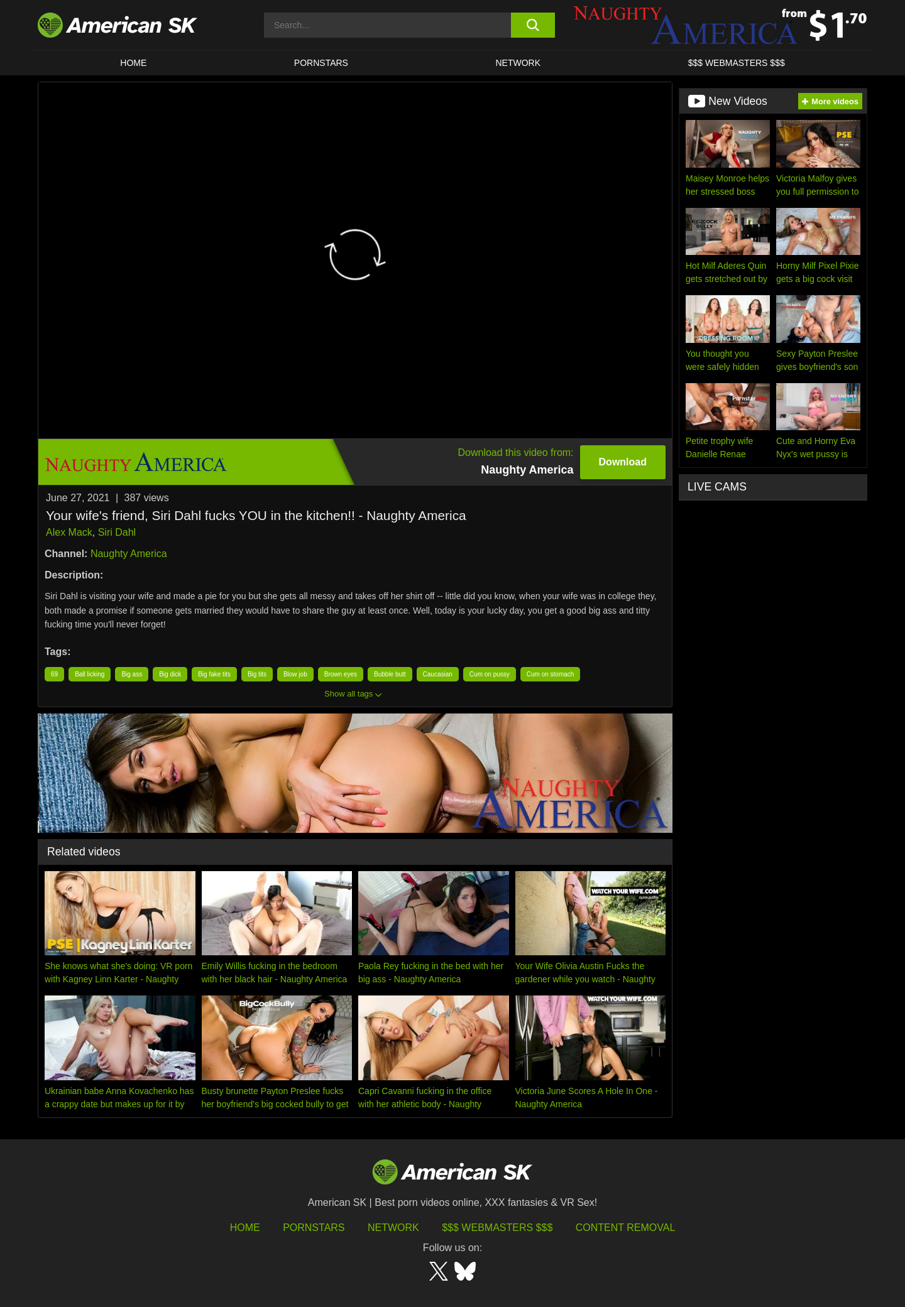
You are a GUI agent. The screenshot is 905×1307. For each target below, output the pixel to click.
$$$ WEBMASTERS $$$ (736, 63)
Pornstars (313, 1227)
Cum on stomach (550, 674)
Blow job (295, 674)
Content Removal (626, 1227)
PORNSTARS (321, 63)
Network (518, 63)
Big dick (170, 674)
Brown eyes (340, 674)
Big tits (257, 674)
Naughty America (128, 553)
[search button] (532, 25)
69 (54, 674)
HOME (133, 63)
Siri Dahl (117, 532)
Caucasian (437, 674)
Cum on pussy (489, 674)
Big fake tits (214, 674)
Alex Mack (69, 532)
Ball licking (89, 674)
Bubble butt (390, 674)
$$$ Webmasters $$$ (497, 1227)
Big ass (131, 674)
